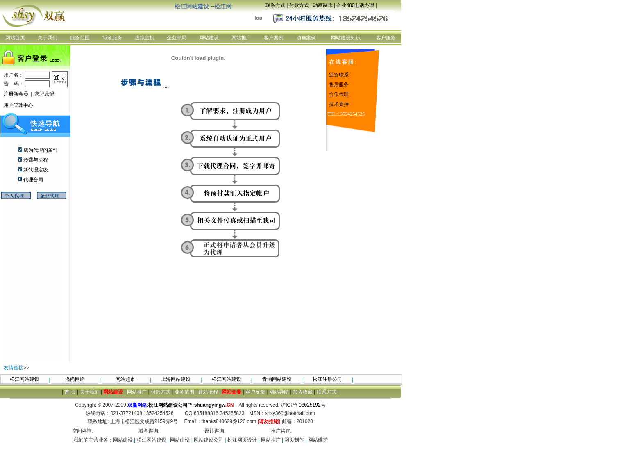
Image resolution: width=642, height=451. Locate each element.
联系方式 (275, 5)
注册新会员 (16, 94)
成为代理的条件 (40, 150)
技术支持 (339, 104)
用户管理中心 (18, 105)
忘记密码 (44, 94)
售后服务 (339, 84)
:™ (183, 405)
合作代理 (339, 94)
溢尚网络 (75, 379)
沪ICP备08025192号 (303, 405)
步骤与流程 (35, 160)
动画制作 (323, 5)
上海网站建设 (176, 379)
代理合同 (33, 179)
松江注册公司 (327, 379)
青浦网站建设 (277, 379)
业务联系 (339, 74)
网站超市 (125, 379)
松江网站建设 (24, 379)
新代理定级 (35, 170)
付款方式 (299, 5)
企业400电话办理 (355, 5)
